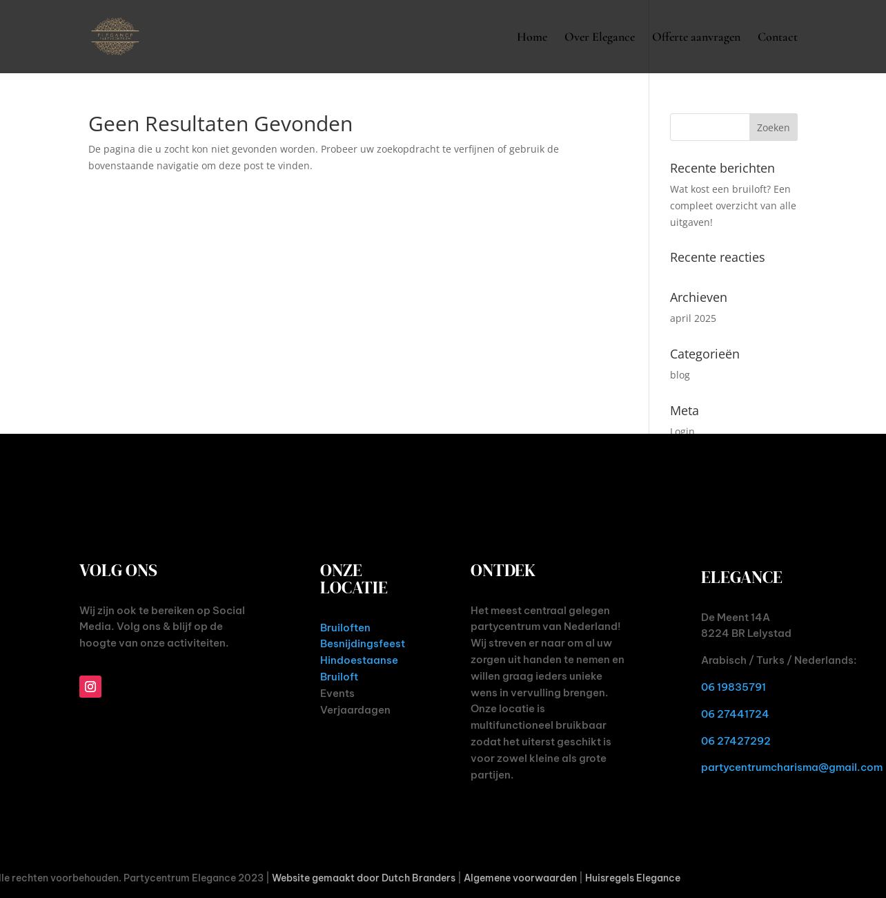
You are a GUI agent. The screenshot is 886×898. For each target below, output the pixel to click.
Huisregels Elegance (632, 878)
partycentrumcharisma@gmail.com (792, 767)
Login (682, 431)
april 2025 (693, 318)
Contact (778, 38)
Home (532, 38)
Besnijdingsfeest (362, 643)
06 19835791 (733, 687)
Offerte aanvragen (696, 38)
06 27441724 (735, 713)
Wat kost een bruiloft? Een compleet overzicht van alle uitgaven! (733, 205)
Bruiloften (345, 627)
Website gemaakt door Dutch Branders (363, 878)
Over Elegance (599, 38)
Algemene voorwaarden (520, 878)
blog (680, 374)
